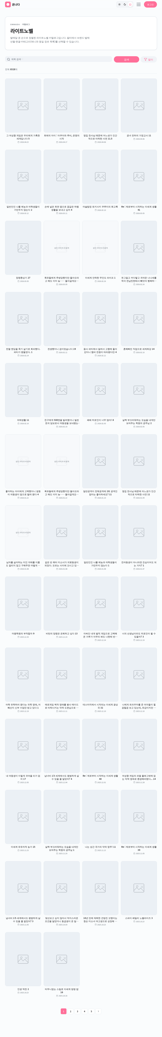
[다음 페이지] (98, 1011)
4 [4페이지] (84, 1011)
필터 (148, 59)
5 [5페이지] (91, 1011)
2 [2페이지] (70, 1011)
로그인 (150, 4)
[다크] (124, 4)
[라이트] (119, 4)
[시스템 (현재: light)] (130, 4)
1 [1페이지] (63, 1011)
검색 (126, 59)
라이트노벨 (21, 30)
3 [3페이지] (77, 1011)
